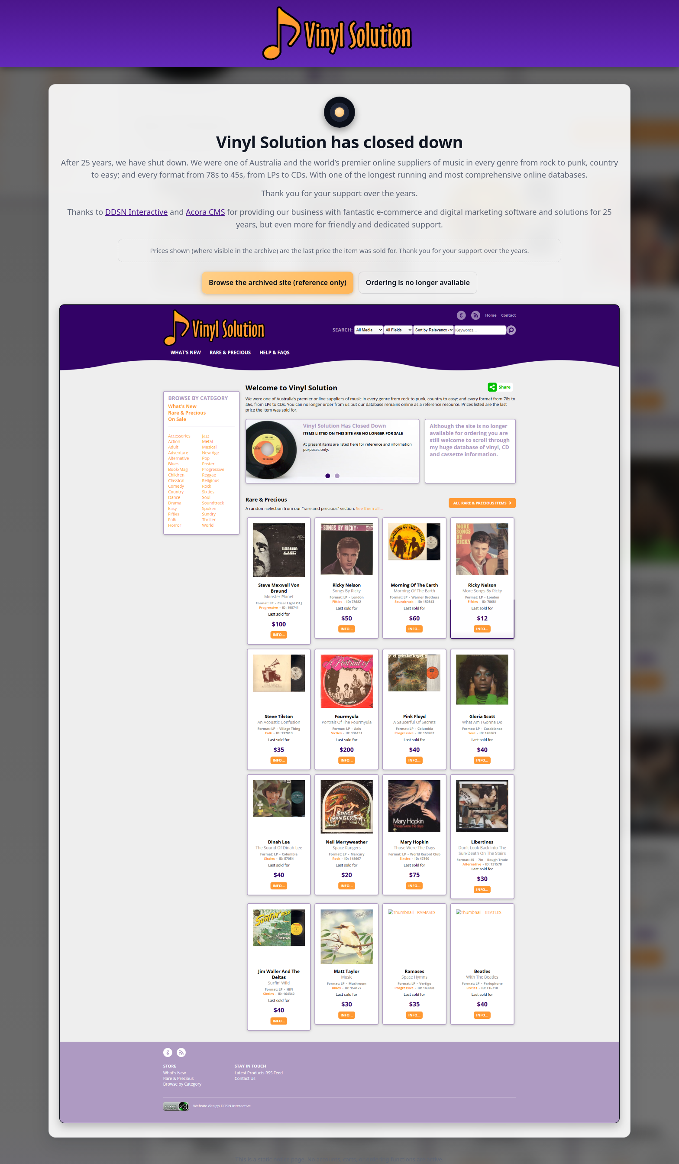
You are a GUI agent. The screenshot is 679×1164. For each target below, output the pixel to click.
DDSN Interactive (136, 212)
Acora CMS (205, 212)
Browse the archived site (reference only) (277, 282)
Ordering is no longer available (418, 282)
